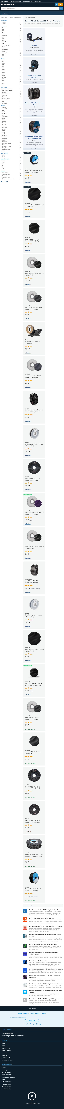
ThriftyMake (4, 148)
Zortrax (3, 151)
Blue (3, 61)
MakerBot (4, 126)
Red (3, 78)
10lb (3, 168)
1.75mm (4, 22)
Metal (3, 40)
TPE (3, 56)
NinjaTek (4, 129)
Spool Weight (5, 159)
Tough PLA (4, 35)
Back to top (32, 1008)
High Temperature (6, 98)
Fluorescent (4, 95)
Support (5, 1055)
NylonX (3, 133)
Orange (3, 72)
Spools (3, 156)
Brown (3, 63)
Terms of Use (6, 1086)
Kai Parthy (4, 121)
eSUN (3, 115)
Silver (3, 80)
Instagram (30, 1024)
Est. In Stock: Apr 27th (30, 729)
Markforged (4, 127)
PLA (3, 27)
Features (4, 87)
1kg (2, 164)
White (3, 83)
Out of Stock (28, 832)
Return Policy (6, 1082)
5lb (2, 167)
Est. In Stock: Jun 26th (30, 900)
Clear (3, 64)
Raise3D (4, 140)
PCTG (3, 34)
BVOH (3, 46)
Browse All (4, 182)
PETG (3, 32)
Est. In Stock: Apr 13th (30, 866)
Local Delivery (7, 1075)
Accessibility (6, 1089)
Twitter (27, 1024)
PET (3, 31)
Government (6, 1057)
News (3, 1046)
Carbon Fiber (5, 41)
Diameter (4, 20)
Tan (2, 81)
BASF (3, 110)
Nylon (3, 38)
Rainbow (4, 77)
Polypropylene (5, 52)
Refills (3, 155)
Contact (4, 1070)
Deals (3, 171)
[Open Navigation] (4, 13)
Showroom (6, 1048)
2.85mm (4, 23)
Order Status (6, 1072)
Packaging (4, 153)
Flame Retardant (5, 93)
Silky (3, 101)
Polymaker (4, 138)
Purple (3, 75)
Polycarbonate (5, 49)
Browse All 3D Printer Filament (11, 17)
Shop (3, 1043)
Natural (3, 71)
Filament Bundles (6, 174)
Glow (3, 97)
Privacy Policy (7, 1084)
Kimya (3, 119)
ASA (3, 37)
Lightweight (4, 100)
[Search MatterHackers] (61, 8)
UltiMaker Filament (6, 149)
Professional (6, 1050)
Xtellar (3, 144)
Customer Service (27, 1)
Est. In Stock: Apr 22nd (30, 763)
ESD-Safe (4, 92)
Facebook (23, 1024)
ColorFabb (4, 113)
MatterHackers (5, 122)
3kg (2, 165)
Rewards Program (8, 1077)
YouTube (40, 1024)
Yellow (3, 85)
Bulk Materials (5, 172)
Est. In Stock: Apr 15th (30, 797)
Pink (3, 74)
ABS (3, 29)
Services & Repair (7, 1060)
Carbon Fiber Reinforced (7, 89)
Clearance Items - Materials (8, 179)
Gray (3, 67)
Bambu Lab (4, 108)
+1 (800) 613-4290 (36, 1)
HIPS (3, 48)
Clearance (4, 175)
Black (3, 60)
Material (3, 26)
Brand (3, 105)
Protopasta (4, 137)
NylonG (3, 130)
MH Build (4, 124)
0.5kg (3, 160)
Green (3, 69)
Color (2, 58)
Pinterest (36, 1024)
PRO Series (4, 135)
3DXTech (4, 107)
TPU (3, 54)
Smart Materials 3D (6, 143)
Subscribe (32, 1020)
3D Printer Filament (30, 17)
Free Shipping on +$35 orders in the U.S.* (11, 1)
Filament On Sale (6, 177)
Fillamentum (5, 116)
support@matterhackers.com (13, 1036)
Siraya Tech (4, 141)
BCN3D (3, 112)
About (4, 1067)
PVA (3, 43)
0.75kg (3, 162)
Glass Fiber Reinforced (7, 90)
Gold (3, 66)
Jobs (3, 1079)
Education (5, 1053)
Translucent (4, 103)
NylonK (3, 132)
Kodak (3, 118)
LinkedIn (33, 1024)
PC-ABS (3, 51)
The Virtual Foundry (6, 146)
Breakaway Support (6, 45)
